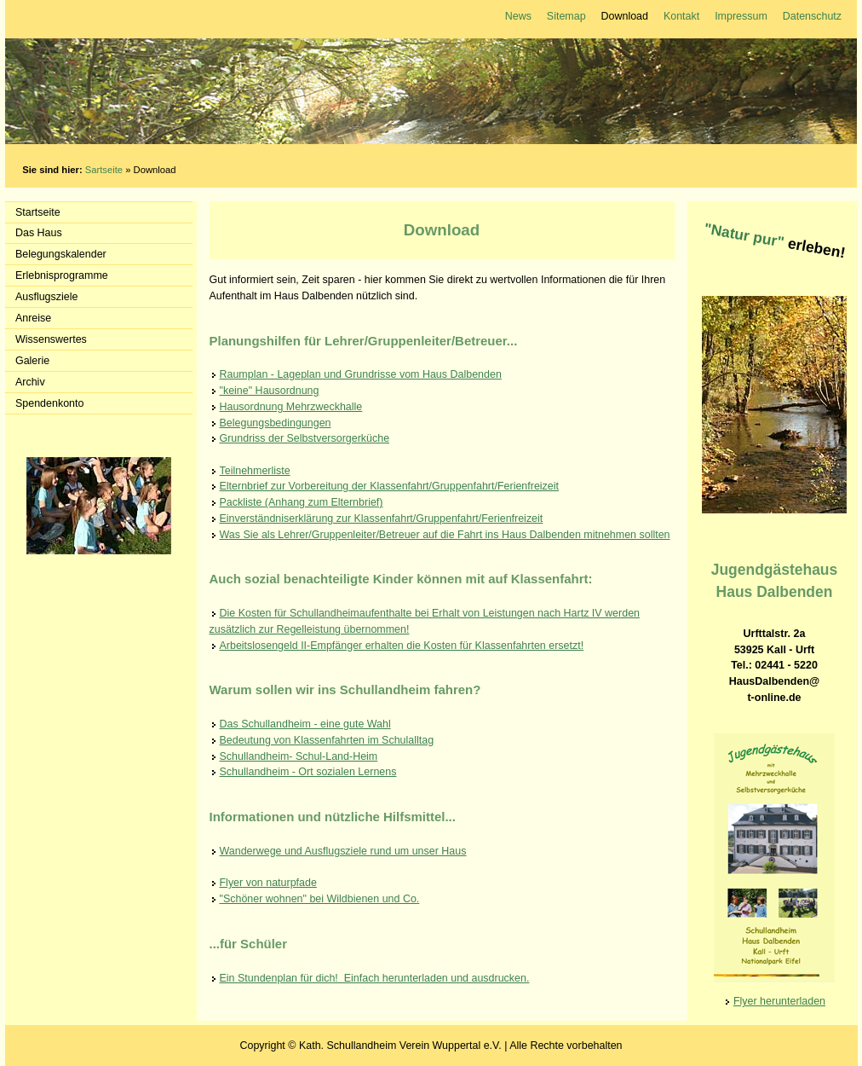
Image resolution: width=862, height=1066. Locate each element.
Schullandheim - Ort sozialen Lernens (308, 772)
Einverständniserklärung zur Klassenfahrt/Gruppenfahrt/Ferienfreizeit (381, 518)
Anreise (33, 318)
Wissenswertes (51, 339)
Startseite (37, 212)
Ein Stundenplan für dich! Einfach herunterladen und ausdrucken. (375, 978)
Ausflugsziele (46, 297)
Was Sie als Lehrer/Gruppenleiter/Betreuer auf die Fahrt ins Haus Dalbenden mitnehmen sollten (445, 535)
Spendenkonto (49, 403)
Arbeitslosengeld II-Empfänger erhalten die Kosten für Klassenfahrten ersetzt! (402, 646)
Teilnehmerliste (255, 471)
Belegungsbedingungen (275, 423)
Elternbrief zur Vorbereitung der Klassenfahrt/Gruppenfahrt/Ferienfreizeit (390, 486)
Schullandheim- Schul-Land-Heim (299, 756)
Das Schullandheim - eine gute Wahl (305, 724)
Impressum (741, 16)
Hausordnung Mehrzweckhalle (291, 407)
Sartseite (104, 170)
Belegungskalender (60, 254)
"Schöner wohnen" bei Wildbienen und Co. (320, 899)
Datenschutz (812, 16)
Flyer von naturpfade (268, 883)
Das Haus (38, 233)
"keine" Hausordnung (269, 391)
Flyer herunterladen (779, 1001)
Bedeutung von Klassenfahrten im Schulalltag (327, 740)
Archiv (30, 382)
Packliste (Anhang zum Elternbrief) (301, 502)
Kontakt (681, 16)
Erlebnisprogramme (61, 275)
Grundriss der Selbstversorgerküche (305, 438)
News (518, 16)
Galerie (32, 361)
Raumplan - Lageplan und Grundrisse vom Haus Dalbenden (361, 374)
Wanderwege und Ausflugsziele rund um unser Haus (343, 851)
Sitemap (566, 16)
